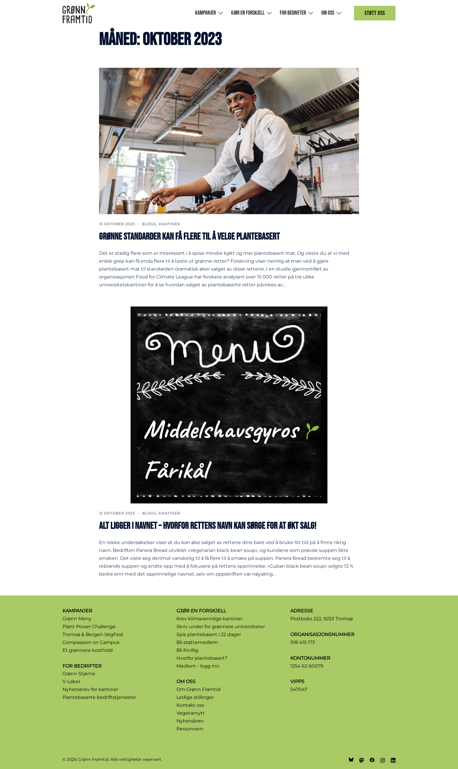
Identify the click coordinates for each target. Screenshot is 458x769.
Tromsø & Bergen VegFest (93, 634)
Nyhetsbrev (190, 721)
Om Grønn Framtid (198, 689)
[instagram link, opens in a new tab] (382, 759)
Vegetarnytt (190, 713)
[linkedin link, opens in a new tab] (393, 759)
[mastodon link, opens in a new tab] (361, 759)
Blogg (149, 224)
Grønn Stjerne (79, 673)
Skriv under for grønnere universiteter (220, 626)
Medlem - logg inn (197, 666)
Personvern (189, 729)
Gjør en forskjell (248, 12)
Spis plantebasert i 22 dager (208, 634)
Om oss (327, 12)
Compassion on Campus (91, 642)
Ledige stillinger (195, 697)
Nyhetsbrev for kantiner (90, 689)
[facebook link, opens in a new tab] (372, 759)
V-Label (71, 681)
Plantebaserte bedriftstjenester (99, 697)
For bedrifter (293, 12)
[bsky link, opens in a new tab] (351, 759)
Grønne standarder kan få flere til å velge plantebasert (189, 237)
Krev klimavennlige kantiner (209, 618)
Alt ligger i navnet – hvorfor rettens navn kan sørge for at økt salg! (207, 526)
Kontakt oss (190, 705)
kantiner (169, 224)
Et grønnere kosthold (88, 650)
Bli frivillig (187, 650)
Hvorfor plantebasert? (202, 658)
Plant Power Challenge (89, 626)
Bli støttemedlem (197, 642)
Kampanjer (205, 12)
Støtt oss (375, 13)
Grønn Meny (77, 618)
